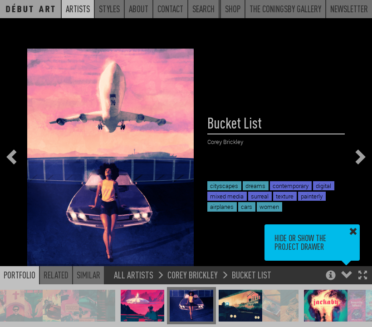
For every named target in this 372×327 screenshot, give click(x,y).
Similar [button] (88, 275)
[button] (362, 275)
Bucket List (251, 274)
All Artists (133, 274)
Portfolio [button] (19, 275)
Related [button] (56, 275)
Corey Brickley (192, 274)
